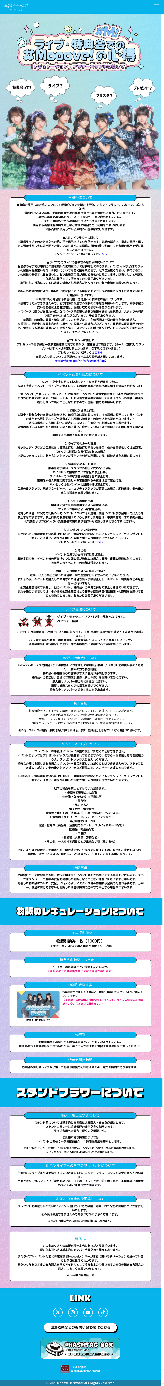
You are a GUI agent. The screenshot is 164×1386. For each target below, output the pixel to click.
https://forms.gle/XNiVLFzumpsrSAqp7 (80, 361)
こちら (103, 254)
